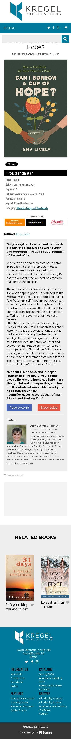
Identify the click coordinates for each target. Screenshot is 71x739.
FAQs (14, 685)
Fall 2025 (44, 689)
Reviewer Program (22, 706)
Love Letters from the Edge (53, 604)
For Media (17, 682)
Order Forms (19, 710)
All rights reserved (41, 727)
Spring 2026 (46, 674)
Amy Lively (23, 234)
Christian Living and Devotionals (32, 208)
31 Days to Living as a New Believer (17, 607)
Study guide (49, 407)
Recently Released (22, 698)
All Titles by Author (50, 702)
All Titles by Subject (50, 698)
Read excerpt (19, 407)
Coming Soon (19, 702)
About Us (16, 674)
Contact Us (17, 678)
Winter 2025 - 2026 (50, 685)
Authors (43, 713)
